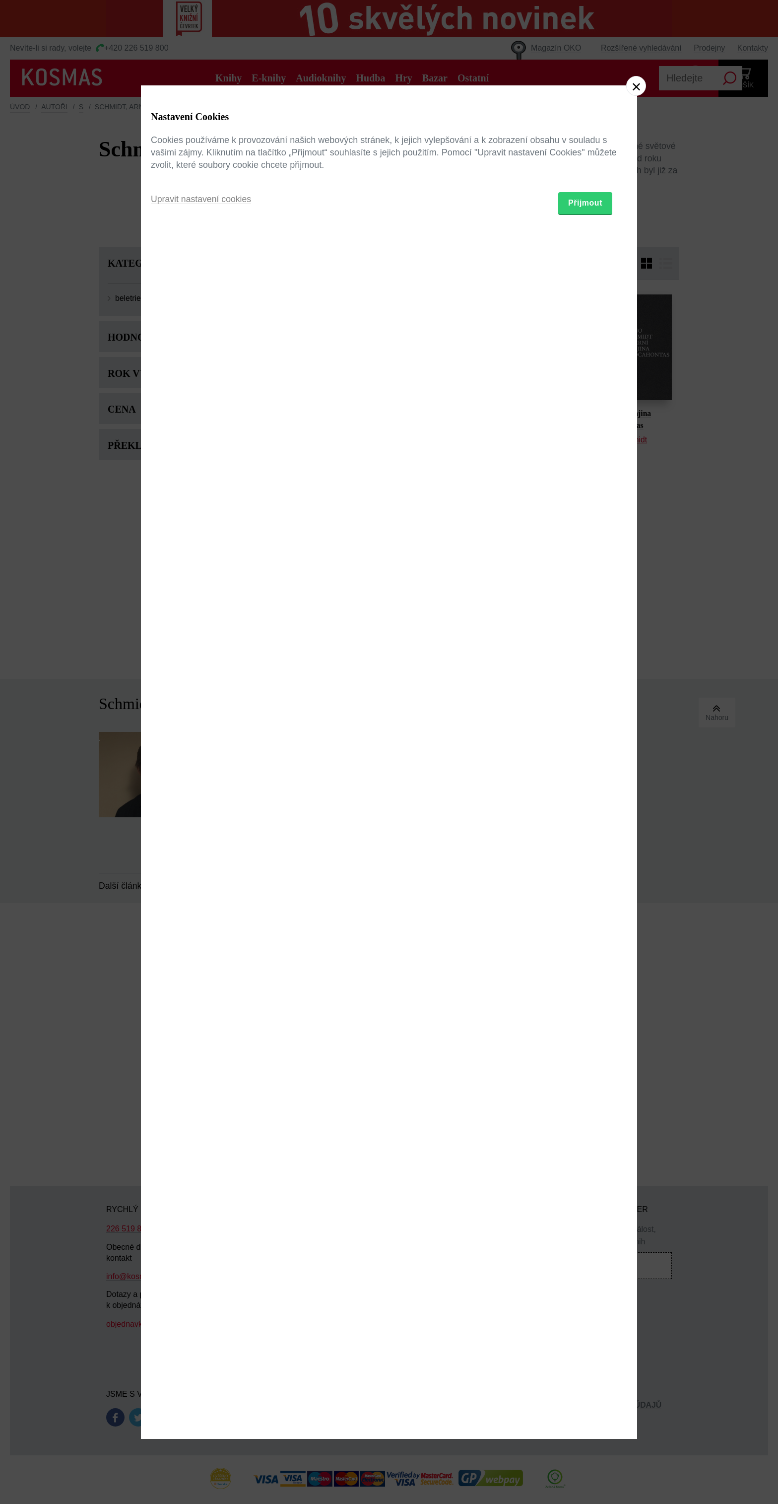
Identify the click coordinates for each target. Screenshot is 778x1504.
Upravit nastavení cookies (202, 806)
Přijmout (585, 809)
